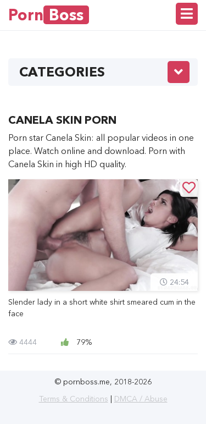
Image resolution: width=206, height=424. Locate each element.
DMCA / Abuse (141, 399)
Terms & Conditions (73, 399)
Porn (48, 14)
